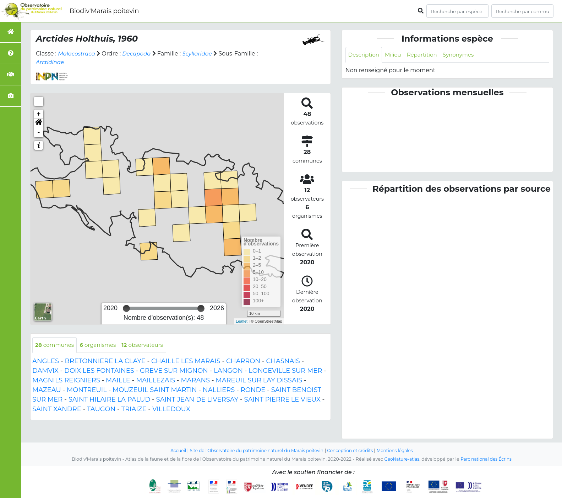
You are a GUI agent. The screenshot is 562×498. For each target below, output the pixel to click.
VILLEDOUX (171, 410)
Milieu (395, 55)
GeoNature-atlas (400, 459)
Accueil (171, 451)
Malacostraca (77, 53)
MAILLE (118, 381)
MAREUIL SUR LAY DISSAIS (258, 381)
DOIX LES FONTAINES (99, 371)
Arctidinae (51, 62)
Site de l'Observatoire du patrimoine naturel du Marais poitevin (255, 451)
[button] (38, 123)
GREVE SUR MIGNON (174, 371)
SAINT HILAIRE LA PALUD (110, 400)
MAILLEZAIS (155, 381)
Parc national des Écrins (487, 459)
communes (55, 345)
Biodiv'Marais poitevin (104, 11)
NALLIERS (219, 390)
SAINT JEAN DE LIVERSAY (197, 400)
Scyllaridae (202, 53)
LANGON (228, 371)
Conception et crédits (353, 451)
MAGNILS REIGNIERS (66, 381)
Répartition (426, 55)
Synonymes (464, 55)
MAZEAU (46, 390)
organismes (101, 345)
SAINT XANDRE (56, 410)
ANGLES (45, 362)
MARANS (195, 381)
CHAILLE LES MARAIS (185, 362)
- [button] (39, 132)
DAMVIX (45, 371)
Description (364, 55)
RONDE (253, 390)
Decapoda (140, 53)
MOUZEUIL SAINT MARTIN (155, 390)
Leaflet (241, 321)
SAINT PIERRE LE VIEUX (282, 400)
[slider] (126, 308)
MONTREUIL (87, 390)
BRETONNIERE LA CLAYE (105, 362)
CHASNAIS (283, 362)
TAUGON (101, 410)
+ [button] (39, 114)
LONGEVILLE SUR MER (285, 371)
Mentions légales (401, 451)
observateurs (148, 345)
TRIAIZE (134, 410)
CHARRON (243, 362)
